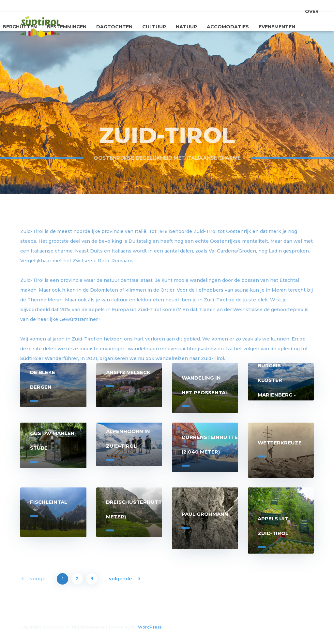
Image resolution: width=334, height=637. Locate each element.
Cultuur (154, 27)
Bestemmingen (66, 27)
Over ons (312, 28)
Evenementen (277, 27)
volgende (120, 579)
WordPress (150, 627)
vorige (37, 579)
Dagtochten (114, 27)
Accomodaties (228, 27)
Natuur (186, 27)
